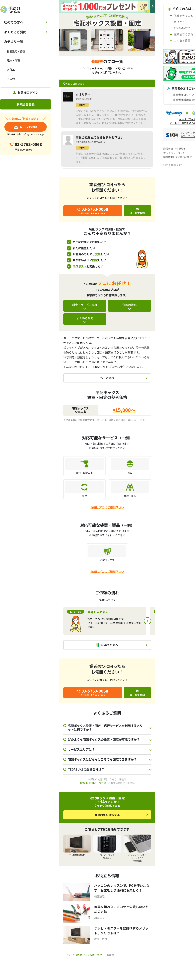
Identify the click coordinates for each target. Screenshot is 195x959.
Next (147, 620)
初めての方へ (13, 22)
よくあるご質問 (15, 32)
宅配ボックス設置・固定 (88, 954)
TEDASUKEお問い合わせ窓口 (92, 783)
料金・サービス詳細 (84, 305)
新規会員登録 (26, 104)
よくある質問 (84, 318)
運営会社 (168, 148)
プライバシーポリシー (175, 153)
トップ (66, 954)
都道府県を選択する (107, 815)
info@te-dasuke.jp (33, 134)
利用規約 (180, 148)
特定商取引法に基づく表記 (177, 157)
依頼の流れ (130, 305)
